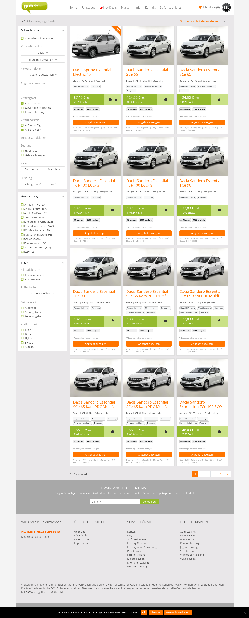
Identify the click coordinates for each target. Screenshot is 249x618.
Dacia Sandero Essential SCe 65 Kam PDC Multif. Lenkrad (148, 296)
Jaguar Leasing (189, 547)
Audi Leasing (188, 531)
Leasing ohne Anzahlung (142, 547)
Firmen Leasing (136, 554)
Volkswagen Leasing (192, 554)
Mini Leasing (187, 539)
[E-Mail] (115, 501)
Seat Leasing (187, 551)
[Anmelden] (149, 501)
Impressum (81, 543)
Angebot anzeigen (96, 122)
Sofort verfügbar (34, 125)
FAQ (129, 535)
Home (73, 7)
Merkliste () (211, 7)
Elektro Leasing (136, 558)
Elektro (28, 342)
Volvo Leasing (188, 558)
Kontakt (150, 7)
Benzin (28, 329)
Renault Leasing (189, 543)
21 (221, 474)
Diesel (28, 334)
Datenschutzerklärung (178, 612)
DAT (28, 592)
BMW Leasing (188, 535)
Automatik (30, 307)
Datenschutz (81, 539)
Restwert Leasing (137, 566)
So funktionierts (170, 7)
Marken (126, 7)
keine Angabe (32, 316)
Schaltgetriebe (33, 312)
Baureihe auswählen (41, 59)
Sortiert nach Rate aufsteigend (201, 21)
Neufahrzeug (32, 151)
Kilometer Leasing (138, 562)
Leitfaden (206, 584)
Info (138, 7)
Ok (144, 612)
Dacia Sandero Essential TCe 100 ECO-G (94, 183)
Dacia (41, 52)
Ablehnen (156, 612)
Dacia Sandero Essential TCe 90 (203, 183)
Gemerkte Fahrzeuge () (38, 38)
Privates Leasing (34, 112)
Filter (24, 263)
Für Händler (81, 535)
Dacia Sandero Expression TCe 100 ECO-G (203, 407)
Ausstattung (29, 196)
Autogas (29, 347)
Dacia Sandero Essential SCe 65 (148, 72)
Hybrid (28, 338)
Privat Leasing (135, 551)
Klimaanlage (32, 279)
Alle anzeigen (32, 103)
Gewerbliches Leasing (37, 107)
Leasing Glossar (136, 543)
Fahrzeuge (88, 7)
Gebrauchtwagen (35, 155)
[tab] (42, 30)
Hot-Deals (110, 7)
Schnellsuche (30, 30)
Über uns (79, 531)
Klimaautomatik (34, 275)
